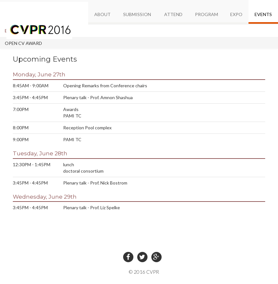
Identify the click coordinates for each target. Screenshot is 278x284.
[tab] (139, 30)
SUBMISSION (137, 14)
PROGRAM (206, 14)
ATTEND (173, 14)
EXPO (236, 14)
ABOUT (102, 14)
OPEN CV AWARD (23, 43)
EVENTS (263, 14)
